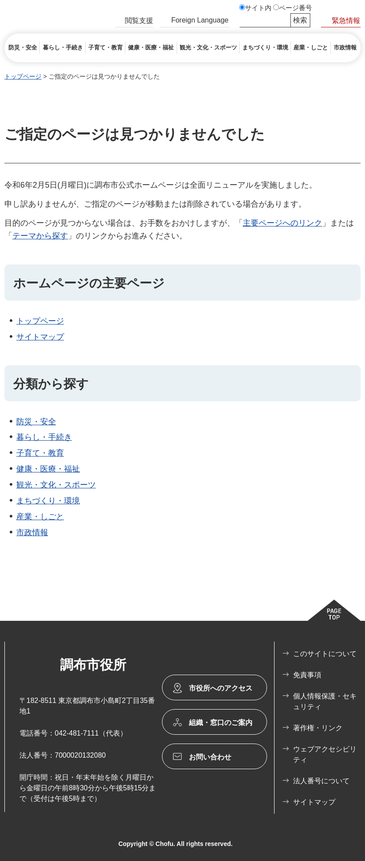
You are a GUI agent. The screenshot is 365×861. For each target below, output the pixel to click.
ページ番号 (295, 7)
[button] (134, 21)
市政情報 (32, 532)
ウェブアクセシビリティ (325, 754)
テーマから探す (40, 235)
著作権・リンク (317, 728)
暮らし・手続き (44, 437)
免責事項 (307, 675)
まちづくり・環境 (48, 500)
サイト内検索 (244, 20)
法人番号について (321, 781)
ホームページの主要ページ (89, 283)
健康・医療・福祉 (48, 468)
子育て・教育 (40, 453)
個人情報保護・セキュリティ (325, 701)
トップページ (22, 76)
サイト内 (258, 7)
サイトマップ (40, 336)
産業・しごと (40, 516)
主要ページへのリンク (282, 223)
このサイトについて (325, 653)
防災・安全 (36, 421)
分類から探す (51, 384)
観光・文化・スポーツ (56, 484)
